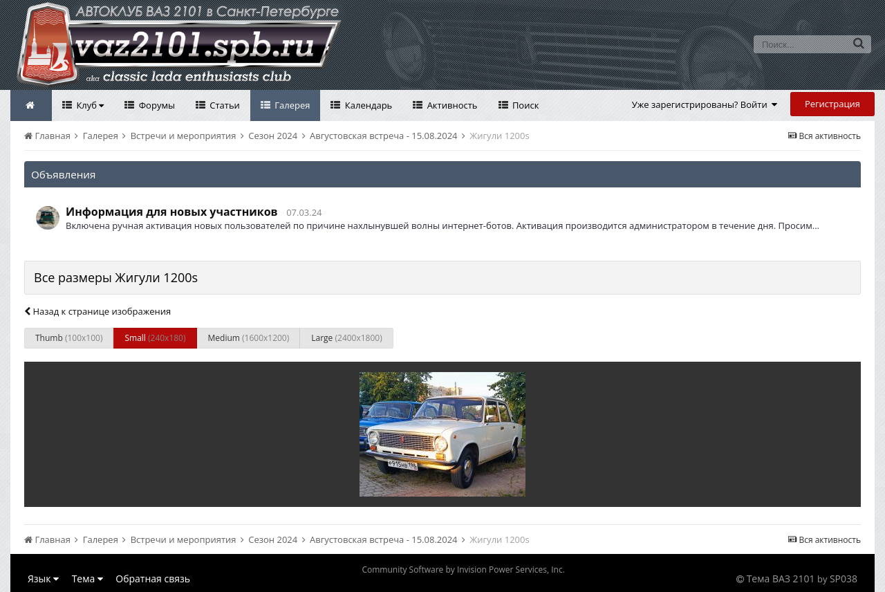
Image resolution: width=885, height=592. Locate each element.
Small (154, 338)
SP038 (843, 578)
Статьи (223, 105)
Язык (43, 578)
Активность (451, 105)
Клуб (89, 105)
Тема (87, 578)
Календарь (367, 105)
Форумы (155, 105)
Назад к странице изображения (97, 311)
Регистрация (832, 104)
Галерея (291, 105)
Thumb (68, 338)
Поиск (524, 105)
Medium (249, 338)
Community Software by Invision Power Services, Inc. (463, 569)
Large (346, 338)
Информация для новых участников (172, 211)
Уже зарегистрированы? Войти (705, 104)
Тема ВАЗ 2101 (781, 578)
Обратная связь (152, 578)
